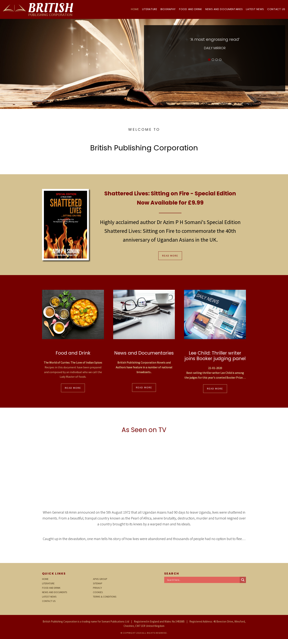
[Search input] (203, 580)
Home (135, 9)
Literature (149, 9)
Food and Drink (190, 9)
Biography (168, 9)
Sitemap (97, 583)
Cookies (98, 592)
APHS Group (100, 579)
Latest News (255, 9)
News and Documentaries (224, 9)
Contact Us (276, 9)
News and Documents (54, 592)
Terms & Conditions (104, 596)
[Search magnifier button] (243, 580)
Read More (170, 255)
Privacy (97, 587)
